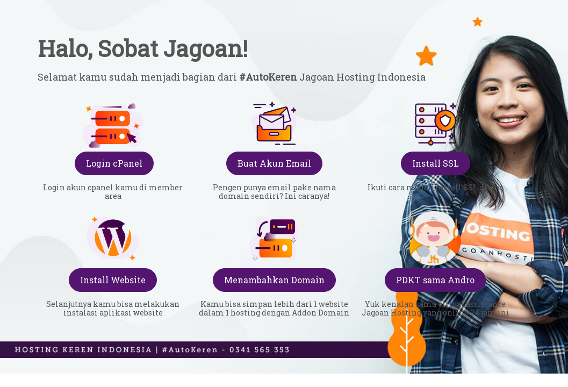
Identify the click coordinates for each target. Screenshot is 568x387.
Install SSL (435, 163)
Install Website (113, 279)
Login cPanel (114, 163)
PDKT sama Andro (435, 279)
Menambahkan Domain (274, 279)
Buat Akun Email (274, 163)
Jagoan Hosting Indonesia (361, 76)
